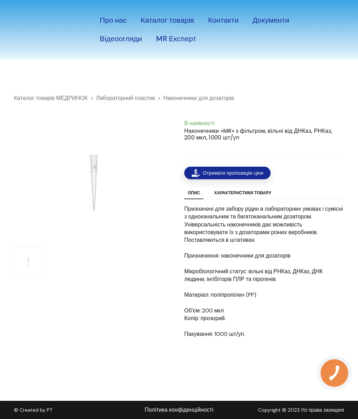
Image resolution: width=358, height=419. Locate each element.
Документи (270, 20)
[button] (227, 173)
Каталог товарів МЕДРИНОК (51, 98)
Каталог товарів (167, 20)
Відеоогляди (121, 39)
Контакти (223, 20)
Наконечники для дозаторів (198, 98)
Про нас (113, 20)
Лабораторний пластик (125, 98)
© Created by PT (33, 410)
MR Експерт (176, 39)
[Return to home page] (33, 29)
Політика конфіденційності (179, 409)
